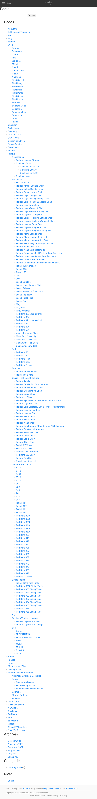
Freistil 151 (21, 503)
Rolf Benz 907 (22, 355)
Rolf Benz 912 (22, 541)
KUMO (19, 640)
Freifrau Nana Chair (25, 423)
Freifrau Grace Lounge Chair (29, 192)
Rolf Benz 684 (22, 330)
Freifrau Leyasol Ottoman (28, 160)
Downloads (13, 147)
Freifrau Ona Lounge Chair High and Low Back (38, 262)
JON (18, 278)
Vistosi (11, 724)
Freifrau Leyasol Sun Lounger (30, 624)
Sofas (15, 628)
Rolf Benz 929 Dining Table (28, 596)
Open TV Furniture (16, 730)
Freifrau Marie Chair (25, 416)
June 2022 (13, 757)
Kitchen (11, 663)
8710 (18, 477)
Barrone (16, 48)
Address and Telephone (19, 32)
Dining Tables (18, 580)
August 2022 (14, 750)
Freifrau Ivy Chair (24, 397)
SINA (18, 653)
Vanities (16, 698)
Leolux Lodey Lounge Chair (29, 285)
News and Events (16, 704)
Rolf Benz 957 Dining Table (28, 599)
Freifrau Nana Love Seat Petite (30, 250)
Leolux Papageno (24, 294)
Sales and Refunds (37, 795)
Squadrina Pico (19, 112)
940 (18, 490)
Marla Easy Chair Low (26, 339)
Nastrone (16, 77)
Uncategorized (15, 767)
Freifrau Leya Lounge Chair (28, 195)
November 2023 (15, 744)
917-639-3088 (71, 788)
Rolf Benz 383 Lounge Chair (29, 314)
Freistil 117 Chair (24, 445)
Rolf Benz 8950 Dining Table (29, 586)
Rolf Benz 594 (22, 326)
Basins (15, 679)
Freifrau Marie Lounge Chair (29, 234)
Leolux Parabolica (24, 298)
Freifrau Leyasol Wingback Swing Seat (34, 230)
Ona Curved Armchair (26, 461)
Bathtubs (16, 692)
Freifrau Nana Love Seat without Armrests (36, 256)
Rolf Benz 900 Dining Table (28, 589)
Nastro (15, 73)
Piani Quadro (18, 96)
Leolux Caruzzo (23, 282)
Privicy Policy (52, 795)
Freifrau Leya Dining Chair (28, 410)
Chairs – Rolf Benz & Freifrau (25, 378)
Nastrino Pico (18, 70)
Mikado (15, 64)
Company (12, 131)
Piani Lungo (17, 83)
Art (9, 35)
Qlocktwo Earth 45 (28, 170)
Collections (13, 128)
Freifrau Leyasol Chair (26, 413)
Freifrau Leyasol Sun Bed (27, 621)
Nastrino (16, 67)
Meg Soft (20, 307)
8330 (18, 467)
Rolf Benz (12, 714)
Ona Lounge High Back (27, 343)
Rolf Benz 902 (22, 535)
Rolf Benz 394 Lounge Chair (29, 320)
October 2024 (14, 741)
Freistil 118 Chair (24, 448)
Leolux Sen (21, 301)
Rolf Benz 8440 (23, 525)
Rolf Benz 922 (22, 544)
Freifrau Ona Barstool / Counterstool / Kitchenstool (40, 426)
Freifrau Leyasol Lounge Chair (30, 214)
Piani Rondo (17, 99)
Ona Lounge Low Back (26, 346)
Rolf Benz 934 (22, 560)
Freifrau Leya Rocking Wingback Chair (34, 202)
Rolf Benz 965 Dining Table (28, 605)
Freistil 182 (21, 509)
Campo (15, 54)
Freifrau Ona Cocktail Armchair (30, 259)
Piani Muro (17, 89)
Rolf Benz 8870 (23, 531)
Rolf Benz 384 (22, 317)
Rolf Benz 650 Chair (25, 455)
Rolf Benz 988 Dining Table (28, 612)
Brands (11, 41)
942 (18, 493)
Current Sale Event (16, 141)
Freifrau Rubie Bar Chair (27, 432)
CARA (19, 631)
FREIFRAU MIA (23, 634)
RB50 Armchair (23, 310)
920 (18, 487)
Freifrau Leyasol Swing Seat (29, 224)
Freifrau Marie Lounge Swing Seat (32, 240)
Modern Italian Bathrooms (20, 672)
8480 (18, 474)
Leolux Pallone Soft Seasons (29, 291)
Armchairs (17, 179)
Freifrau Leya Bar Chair (27, 403)
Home (11, 656)
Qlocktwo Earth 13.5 (29, 166)
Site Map (63, 795)
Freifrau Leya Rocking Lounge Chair (33, 198)
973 (18, 496)
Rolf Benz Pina (23, 359)
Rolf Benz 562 (22, 323)
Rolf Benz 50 (22, 352)
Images (11, 660)
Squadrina (17, 109)
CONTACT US (14, 134)
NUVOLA (20, 650)
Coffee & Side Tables (22, 464)
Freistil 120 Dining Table (27, 583)
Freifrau (11, 150)
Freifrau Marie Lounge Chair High (31, 237)
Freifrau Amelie (23, 381)
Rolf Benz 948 (22, 567)
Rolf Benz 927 (22, 551)
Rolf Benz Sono (23, 362)
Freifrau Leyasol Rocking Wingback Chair (35, 221)
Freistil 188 (21, 512)
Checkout (12, 125)
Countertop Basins (25, 682)
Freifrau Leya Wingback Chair (30, 208)
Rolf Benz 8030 (23, 519)
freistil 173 (21, 272)
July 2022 (12, 753)
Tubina (15, 122)
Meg (18, 304)
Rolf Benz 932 (22, 557)
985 (18, 499)
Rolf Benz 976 (22, 608)
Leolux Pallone (23, 288)
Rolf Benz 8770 (23, 528)
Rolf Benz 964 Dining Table (28, 602)
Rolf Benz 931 (22, 554)
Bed (14, 349)
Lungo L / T (17, 61)
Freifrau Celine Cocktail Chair (29, 189)
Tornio (15, 118)
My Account (13, 701)
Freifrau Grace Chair (25, 394)
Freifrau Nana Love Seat (27, 246)
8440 (18, 471)
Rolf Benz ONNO (24, 576)
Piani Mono (17, 86)
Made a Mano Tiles (17, 666)
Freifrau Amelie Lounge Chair (30, 186)
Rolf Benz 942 (22, 564)
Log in (11, 781)
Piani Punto (17, 93)
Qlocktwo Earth (23, 163)
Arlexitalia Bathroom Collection (26, 676)
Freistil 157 (21, 506)
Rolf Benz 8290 (23, 522)
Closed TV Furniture (17, 727)
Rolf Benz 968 (22, 570)
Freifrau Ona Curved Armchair (30, 429)
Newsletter (13, 708)
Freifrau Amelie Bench (26, 371)
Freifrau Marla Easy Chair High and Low (34, 243)
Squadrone (17, 115)
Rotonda (16, 102)
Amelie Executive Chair (27, 333)
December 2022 (15, 747)
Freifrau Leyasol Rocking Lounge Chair (34, 218)
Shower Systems (20, 695)
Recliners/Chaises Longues (25, 618)
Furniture (12, 154)
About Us (12, 29)
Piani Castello (18, 80)
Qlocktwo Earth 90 (28, 173)
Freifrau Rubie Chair (25, 435)
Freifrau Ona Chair (24, 458)
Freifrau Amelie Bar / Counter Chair (32, 384)
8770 (18, 480)
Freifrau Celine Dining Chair (29, 391)
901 (18, 483)
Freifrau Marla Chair (25, 419)
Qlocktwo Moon (23, 176)
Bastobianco (18, 51)
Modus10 (26, 788)
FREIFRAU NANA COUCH (28, 637)
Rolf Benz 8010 (23, 515)
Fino (14, 57)
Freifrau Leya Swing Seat (27, 205)
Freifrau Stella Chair (25, 439)
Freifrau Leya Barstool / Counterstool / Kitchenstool (40, 407)
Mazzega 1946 (15, 669)
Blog (10, 38)
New (14, 615)
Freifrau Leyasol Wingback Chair (31, 227)
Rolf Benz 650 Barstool (27, 451)
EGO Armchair (22, 182)
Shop (10, 717)
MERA (19, 644)
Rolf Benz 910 (22, 538)
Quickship (12, 711)
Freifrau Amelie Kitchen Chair (30, 387)
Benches (16, 368)
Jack (18, 275)
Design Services (15, 144)
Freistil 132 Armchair (26, 266)
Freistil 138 (21, 269)
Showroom (13, 720)
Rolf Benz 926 (22, 548)
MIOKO (19, 647)
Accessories (18, 157)
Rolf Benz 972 (22, 573)
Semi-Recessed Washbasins (29, 688)
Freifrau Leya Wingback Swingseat (32, 211)
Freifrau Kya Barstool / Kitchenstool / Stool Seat (38, 400)
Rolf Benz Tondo (24, 365)
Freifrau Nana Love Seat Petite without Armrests (39, 253)
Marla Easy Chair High (26, 336)
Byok (10, 45)
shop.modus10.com (51, 788)
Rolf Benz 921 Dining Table (28, 592)
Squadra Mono (19, 105)
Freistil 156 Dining (24, 375)
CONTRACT (13, 138)
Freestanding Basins (25, 685)
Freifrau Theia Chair (25, 442)
